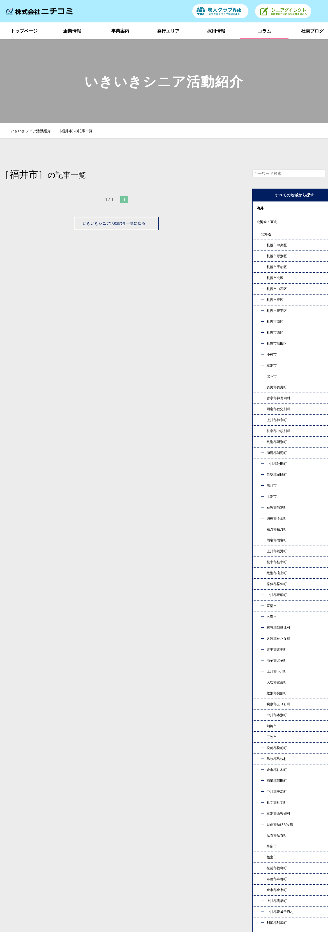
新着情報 (267, 865)
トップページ (24, 30)
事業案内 (120, 30)
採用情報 (216, 30)
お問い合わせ (222, 789)
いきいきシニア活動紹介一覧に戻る (116, 223)
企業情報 (72, 30)
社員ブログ (218, 865)
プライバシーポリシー (280, 873)
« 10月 (263, 673)
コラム (264, 30)
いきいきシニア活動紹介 (34, 131)
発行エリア (168, 30)
